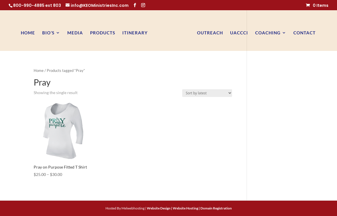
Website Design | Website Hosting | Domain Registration (189, 208)
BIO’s (48, 33)
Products (102, 33)
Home (28, 33)
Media (75, 33)
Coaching (268, 33)
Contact (304, 33)
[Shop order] (207, 93)
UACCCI (239, 33)
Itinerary (135, 33)
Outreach (210, 33)
